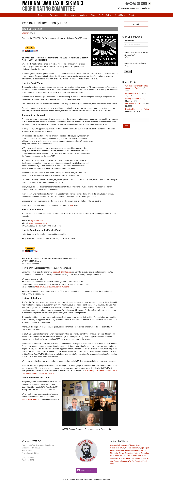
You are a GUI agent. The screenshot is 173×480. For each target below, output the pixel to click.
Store (93, 15)
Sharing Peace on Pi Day (135, 99)
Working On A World (133, 93)
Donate (132, 15)
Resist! (42, 15)
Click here (26, 33)
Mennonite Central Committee (121, 453)
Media (84, 15)
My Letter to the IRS (133, 104)
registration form (37, 221)
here (71, 205)
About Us (120, 15)
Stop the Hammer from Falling (137, 109)
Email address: (136, 43)
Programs (55, 15)
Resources (70, 15)
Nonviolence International (130, 458)
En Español (105, 15)
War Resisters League (118, 461)
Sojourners (145, 458)
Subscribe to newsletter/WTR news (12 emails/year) (136, 53)
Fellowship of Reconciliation (135, 450)
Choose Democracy (132, 448)
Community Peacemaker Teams (122, 445)
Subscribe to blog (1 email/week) (135, 63)
